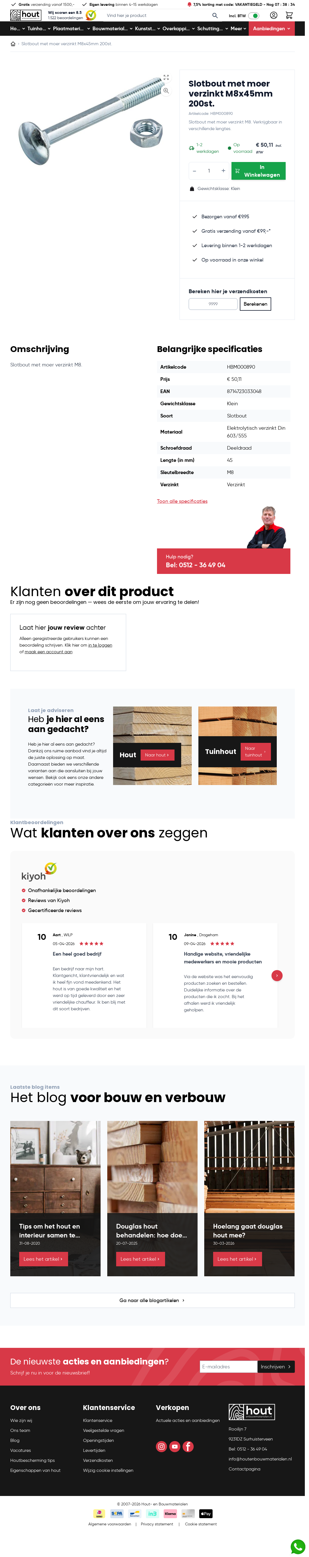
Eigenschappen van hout (35, 1488)
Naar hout (157, 772)
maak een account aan (49, 669)
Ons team (20, 1448)
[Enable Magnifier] (166, 108)
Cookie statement (201, 1542)
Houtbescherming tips (32, 1478)
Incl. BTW (237, 24)
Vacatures (20, 1468)
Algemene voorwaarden (109, 1542)
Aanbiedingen (271, 46)
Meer (238, 46)
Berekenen (255, 322)
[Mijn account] (273, 24)
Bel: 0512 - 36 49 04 (195, 583)
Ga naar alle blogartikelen (152, 1318)
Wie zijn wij (21, 1438)
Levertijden (94, 1468)
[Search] (214, 24)
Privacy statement (157, 1542)
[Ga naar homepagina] (13, 61)
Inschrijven (276, 1384)
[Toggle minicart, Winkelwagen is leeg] (289, 24)
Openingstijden (98, 1458)
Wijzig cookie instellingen (108, 1488)
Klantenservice (97, 1438)
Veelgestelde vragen (103, 1448)
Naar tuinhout (255, 769)
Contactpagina (244, 1486)
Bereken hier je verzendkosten (228, 309)
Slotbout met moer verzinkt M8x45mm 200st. (231, 111)
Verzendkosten (98, 1478)
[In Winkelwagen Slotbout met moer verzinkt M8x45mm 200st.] (258, 189)
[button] (43, 1427)
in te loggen (100, 662)
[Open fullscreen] (166, 95)
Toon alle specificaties (182, 519)
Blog (14, 1458)
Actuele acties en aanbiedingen (188, 1438)
